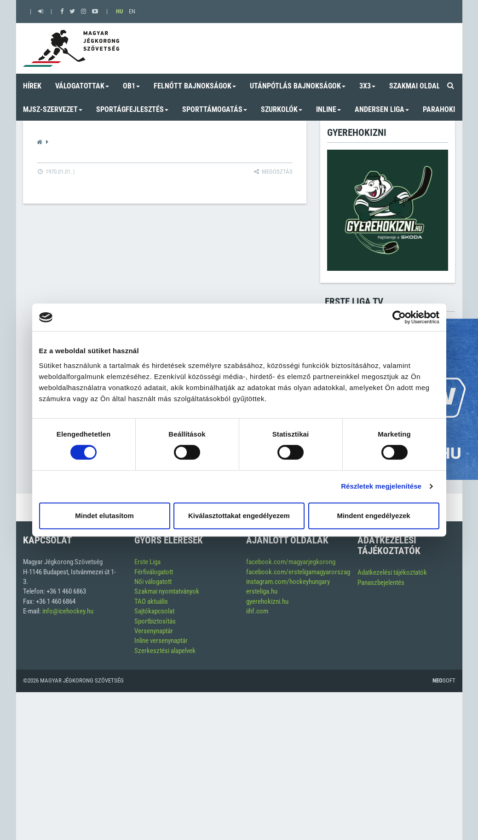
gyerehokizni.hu (267, 601)
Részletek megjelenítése (381, 486)
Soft (443, 680)
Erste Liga (147, 562)
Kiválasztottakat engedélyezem (239, 515)
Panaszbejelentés (380, 582)
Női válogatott (153, 582)
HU (119, 11)
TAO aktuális (151, 601)
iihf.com (257, 611)
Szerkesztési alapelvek (165, 651)
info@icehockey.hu (67, 611)
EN (132, 11)
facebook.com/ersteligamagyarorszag (298, 572)
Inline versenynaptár (161, 640)
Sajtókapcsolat (154, 611)
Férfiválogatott (153, 572)
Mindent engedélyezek (373, 515)
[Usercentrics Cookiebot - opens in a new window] (399, 317)
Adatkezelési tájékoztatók (392, 572)
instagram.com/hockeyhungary (288, 582)
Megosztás (273, 171)
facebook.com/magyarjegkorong (290, 562)
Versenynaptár (153, 631)
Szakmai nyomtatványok (166, 591)
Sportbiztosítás (155, 621)
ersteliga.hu (261, 591)
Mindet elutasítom (104, 515)
